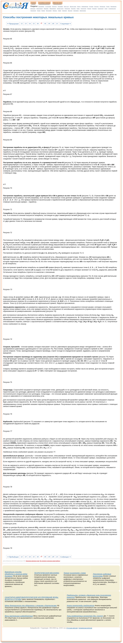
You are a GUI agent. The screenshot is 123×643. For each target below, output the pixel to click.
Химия (59, 10)
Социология (101, 8)
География (60, 6)
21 (57, 24)
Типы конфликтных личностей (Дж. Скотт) (85, 616)
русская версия (72, 628)
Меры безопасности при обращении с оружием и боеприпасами (31, 606)
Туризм (38, 10)
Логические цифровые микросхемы (102, 575)
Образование (52, 8)
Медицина (32, 8)
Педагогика (67, 8)
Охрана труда (60, 8)
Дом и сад (66, 6)
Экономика (76, 10)
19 (49, 24)
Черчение (64, 10)
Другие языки (73, 6)
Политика (73, 8)
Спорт (106, 8)
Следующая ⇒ (65, 24)
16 (38, 24)
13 (26, 24)
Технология (33, 10)
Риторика (94, 8)
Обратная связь (57, 3)
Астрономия (48, 6)
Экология (70, 10)
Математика (113, 6)
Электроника (83, 10)
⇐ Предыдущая (13, 24)
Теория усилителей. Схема (75, 573)
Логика (107, 6)
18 (45, 24)
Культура (96, 6)
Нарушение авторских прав (32, 561)
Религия (89, 8)
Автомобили (41, 6)
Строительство (112, 8)
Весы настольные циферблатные (19, 616)
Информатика (85, 6)
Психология (83, 8)
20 (53, 24)
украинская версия (85, 628)
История (91, 6)
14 (30, 24)
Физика (43, 10)
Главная (33, 3)
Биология (54, 6)
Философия (49, 10)
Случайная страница (44, 3)
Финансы (55, 10)
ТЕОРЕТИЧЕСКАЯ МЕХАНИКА (46, 573)
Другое (78, 6)
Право (78, 8)
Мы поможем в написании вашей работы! (50, 561)
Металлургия (39, 8)
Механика (46, 8)
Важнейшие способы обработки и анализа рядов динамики (16, 574)
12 (22, 24)
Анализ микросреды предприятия (80, 606)
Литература (102, 6)
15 (34, 24)
